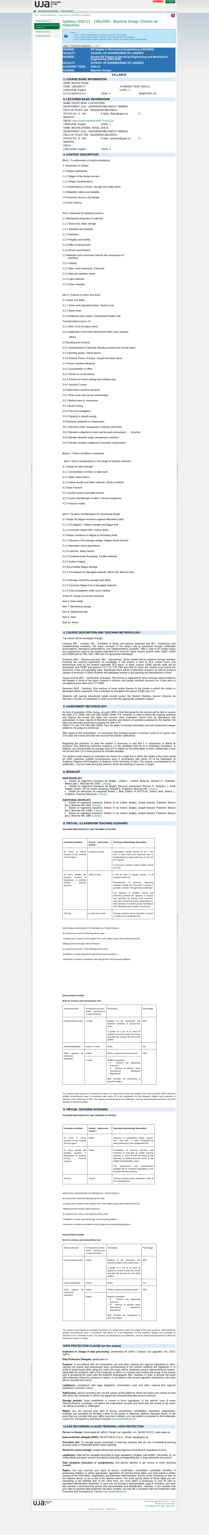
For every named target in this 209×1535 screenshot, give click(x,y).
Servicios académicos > (49, 15)
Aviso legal (160, 1506)
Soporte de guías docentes (165, 1504)
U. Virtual (170, 1)
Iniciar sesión (158, 1)
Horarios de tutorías (43, 32)
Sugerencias (170, 1506)
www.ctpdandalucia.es (124, 1419)
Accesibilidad (150, 1506)
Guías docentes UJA (43, 21)
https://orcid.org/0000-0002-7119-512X (93, 120)
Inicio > (37, 15)
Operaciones (67, 11)
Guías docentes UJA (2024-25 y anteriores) (47, 26)
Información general (48, 11)
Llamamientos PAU (43, 36)
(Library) (106, 783)
